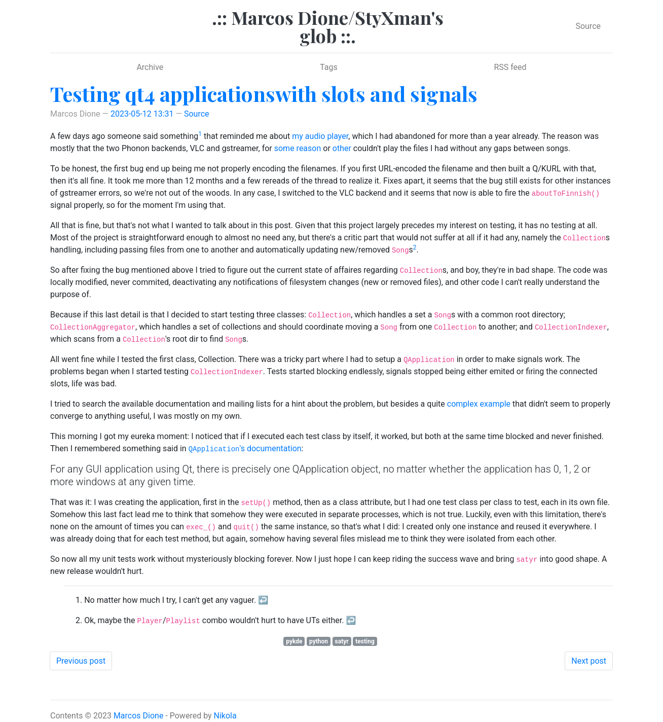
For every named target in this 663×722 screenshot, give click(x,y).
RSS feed (510, 67)
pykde (294, 641)
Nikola (225, 715)
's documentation (245, 448)
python (318, 641)
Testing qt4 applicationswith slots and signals (263, 93)
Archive (149, 67)
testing (365, 641)
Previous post (80, 661)
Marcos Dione (139, 715)
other (342, 148)
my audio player (320, 136)
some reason (297, 148)
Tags (329, 67)
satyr (342, 641)
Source (588, 26)
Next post (588, 661)
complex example (478, 404)
